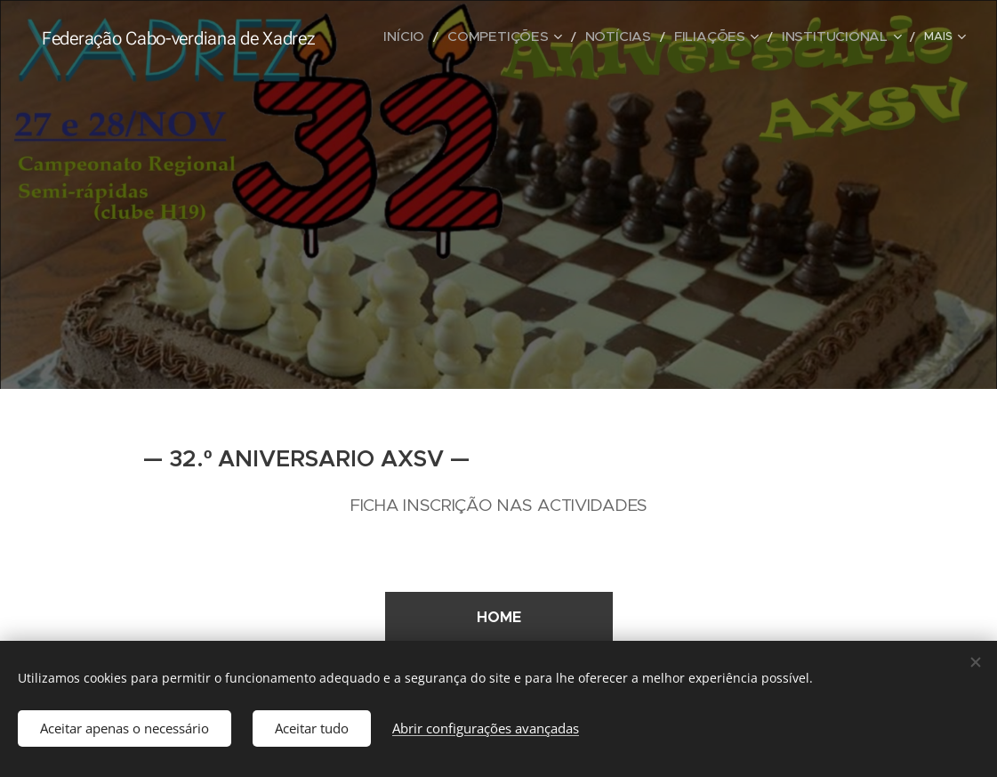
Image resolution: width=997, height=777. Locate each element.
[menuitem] (465, 36)
